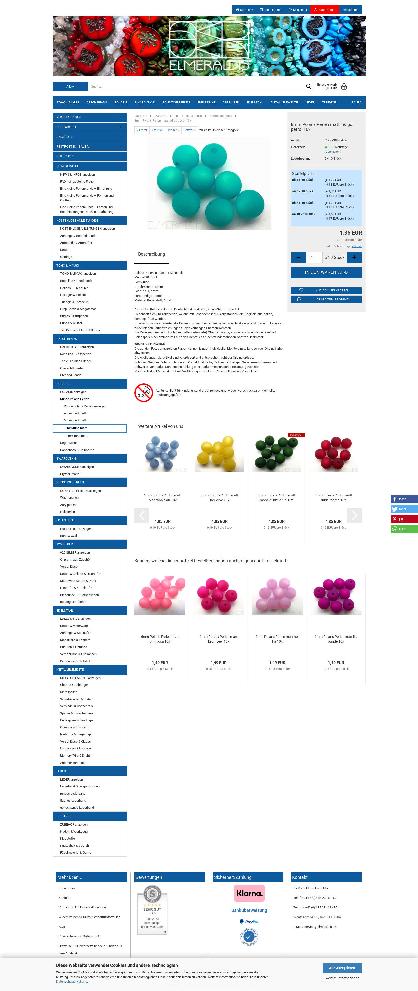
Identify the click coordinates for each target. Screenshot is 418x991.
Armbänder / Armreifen (76, 243)
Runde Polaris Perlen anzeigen (85, 406)
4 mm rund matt (75, 413)
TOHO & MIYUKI (68, 102)
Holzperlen (67, 512)
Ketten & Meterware (74, 626)
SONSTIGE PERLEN (176, 102)
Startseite (244, 10)
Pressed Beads (70, 375)
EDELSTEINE (206, 102)
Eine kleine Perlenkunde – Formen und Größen (87, 198)
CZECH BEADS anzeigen (77, 347)
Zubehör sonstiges (73, 762)
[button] (404, 499)
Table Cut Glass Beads (76, 361)
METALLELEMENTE (284, 102)
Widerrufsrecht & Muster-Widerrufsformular (89, 917)
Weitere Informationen (342, 978)
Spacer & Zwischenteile (76, 713)
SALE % (356, 102)
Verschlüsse (69, 566)
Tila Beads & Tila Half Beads (80, 330)
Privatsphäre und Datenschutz (80, 936)
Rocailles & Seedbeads (76, 281)
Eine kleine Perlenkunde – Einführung (86, 188)
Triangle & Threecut (74, 302)
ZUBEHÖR (329, 102)
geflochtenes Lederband (77, 807)
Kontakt (64, 898)
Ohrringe (66, 257)
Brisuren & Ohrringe (73, 647)
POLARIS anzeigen (73, 392)
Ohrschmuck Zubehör (75, 559)
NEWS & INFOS (67, 166)
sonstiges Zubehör (73, 602)
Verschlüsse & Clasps (75, 741)
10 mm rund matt (76, 436)
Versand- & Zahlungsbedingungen (82, 907)
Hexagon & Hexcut (73, 295)
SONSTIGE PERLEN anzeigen (80, 491)
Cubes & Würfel (71, 323)
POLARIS (120, 102)
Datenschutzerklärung (71, 981)
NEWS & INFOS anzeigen (77, 174)
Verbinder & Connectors (76, 706)
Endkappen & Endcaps (75, 748)
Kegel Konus (69, 443)
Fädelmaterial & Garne (75, 852)
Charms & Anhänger (74, 685)
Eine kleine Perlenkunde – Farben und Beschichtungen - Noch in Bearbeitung (86, 209)
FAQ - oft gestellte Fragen (77, 181)
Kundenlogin (324, 10)
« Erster (142, 130)
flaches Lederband (73, 800)
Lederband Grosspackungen (80, 786)
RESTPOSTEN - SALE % (72, 146)
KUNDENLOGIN (68, 117)
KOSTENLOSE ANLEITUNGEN (77, 220)
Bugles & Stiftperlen (74, 316)
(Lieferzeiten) (333, 151)
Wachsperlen (69, 497)
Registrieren (350, 10)
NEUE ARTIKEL (66, 127)
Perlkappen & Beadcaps (76, 720)
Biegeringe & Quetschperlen (79, 595)
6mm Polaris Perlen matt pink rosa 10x (160, 639)
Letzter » (190, 130)
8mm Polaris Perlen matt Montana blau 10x (163, 497)
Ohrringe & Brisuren (73, 727)
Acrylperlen (68, 505)
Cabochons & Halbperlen (77, 450)
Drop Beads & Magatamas (78, 309)
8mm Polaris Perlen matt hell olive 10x (219, 497)
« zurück (158, 130)
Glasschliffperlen (72, 368)
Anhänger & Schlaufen (75, 633)
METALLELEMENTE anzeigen (80, 678)
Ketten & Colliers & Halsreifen (80, 574)
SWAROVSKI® (145, 102)
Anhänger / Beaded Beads (78, 236)
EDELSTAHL (254, 102)
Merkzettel (298, 10)
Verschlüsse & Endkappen (78, 654)
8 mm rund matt (76, 428)
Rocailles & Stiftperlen (75, 354)
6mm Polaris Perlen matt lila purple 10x (336, 639)
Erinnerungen (270, 10)
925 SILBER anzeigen (75, 552)
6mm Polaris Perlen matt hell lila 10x (277, 639)
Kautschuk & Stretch (74, 845)
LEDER (310, 102)
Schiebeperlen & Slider (75, 699)
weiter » (173, 130)
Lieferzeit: (298, 147)
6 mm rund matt (75, 420)
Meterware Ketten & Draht (78, 581)
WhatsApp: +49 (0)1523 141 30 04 (317, 917)
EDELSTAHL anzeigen (75, 618)
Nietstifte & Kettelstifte (76, 588)
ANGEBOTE (64, 137)
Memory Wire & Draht (75, 755)
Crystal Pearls (69, 474)
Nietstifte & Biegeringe (75, 734)
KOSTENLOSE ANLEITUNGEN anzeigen (87, 228)
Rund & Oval (68, 535)
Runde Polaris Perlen (74, 399)
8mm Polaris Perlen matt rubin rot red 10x (333, 497)
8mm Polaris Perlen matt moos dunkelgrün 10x (276, 497)
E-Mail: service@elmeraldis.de (314, 927)
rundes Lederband (72, 793)
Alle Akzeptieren (342, 968)
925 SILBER (231, 102)
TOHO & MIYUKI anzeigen (78, 273)
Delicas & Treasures (74, 288)
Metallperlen (68, 692)
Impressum (67, 888)
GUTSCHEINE (65, 156)
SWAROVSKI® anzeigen (77, 467)
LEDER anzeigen (71, 779)
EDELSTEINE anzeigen (75, 529)
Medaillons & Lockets (75, 640)
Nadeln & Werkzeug (74, 831)
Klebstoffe (67, 838)
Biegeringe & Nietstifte (75, 661)
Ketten (64, 250)
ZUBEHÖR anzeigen (74, 824)
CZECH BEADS (97, 102)
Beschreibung (151, 254)
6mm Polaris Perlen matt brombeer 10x (218, 639)
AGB (62, 927)
